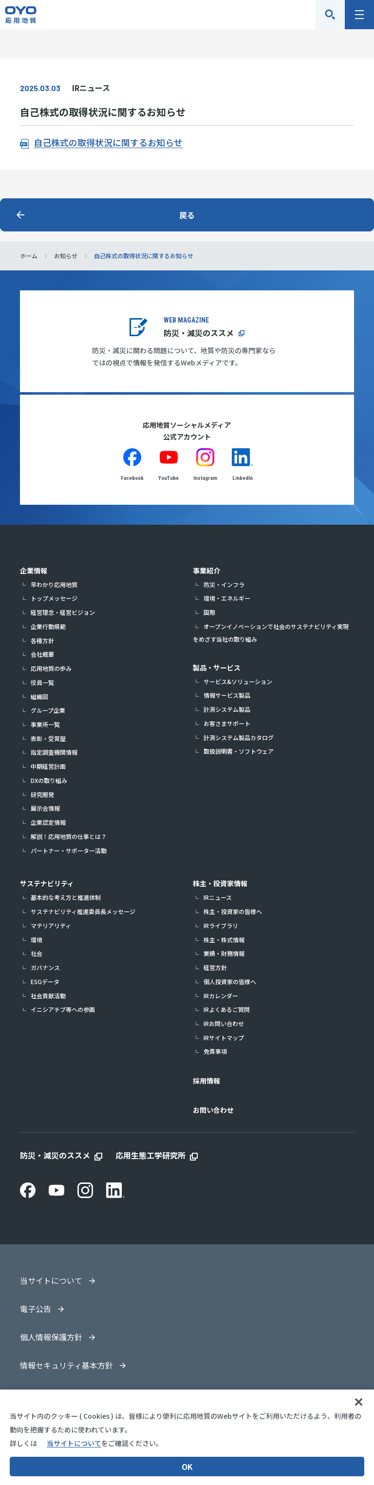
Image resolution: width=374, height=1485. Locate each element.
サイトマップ (43, 1393)
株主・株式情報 (224, 939)
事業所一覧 (45, 724)
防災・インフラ (224, 584)
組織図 (39, 696)
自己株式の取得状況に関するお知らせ (108, 142)
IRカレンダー (221, 995)
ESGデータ (45, 981)
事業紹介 (206, 570)
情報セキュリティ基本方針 (66, 1365)
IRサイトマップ (224, 1037)
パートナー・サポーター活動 (69, 850)
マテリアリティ (51, 925)
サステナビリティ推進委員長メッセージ (83, 911)
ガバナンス (45, 967)
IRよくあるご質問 (227, 1009)
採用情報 (206, 1080)
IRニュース (218, 897)
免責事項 (215, 1051)
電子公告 (35, 1308)
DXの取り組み (49, 780)
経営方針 (215, 967)
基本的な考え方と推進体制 (66, 897)
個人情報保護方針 (51, 1337)
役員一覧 (42, 682)
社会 (36, 953)
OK (187, 1473)
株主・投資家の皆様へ (233, 911)
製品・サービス (217, 667)
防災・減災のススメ (199, 333)
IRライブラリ (221, 925)
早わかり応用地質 (54, 584)
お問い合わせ (213, 1110)
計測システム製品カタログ (239, 737)
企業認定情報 (48, 822)
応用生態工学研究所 (150, 1155)
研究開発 (42, 794)
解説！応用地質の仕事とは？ (69, 836)
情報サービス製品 (227, 695)
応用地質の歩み (51, 668)
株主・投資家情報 (220, 883)
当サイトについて (51, 1280)
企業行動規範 (48, 626)
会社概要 (42, 654)
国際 (209, 612)
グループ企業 (48, 710)
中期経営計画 (48, 766)
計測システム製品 (227, 709)
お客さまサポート (227, 723)
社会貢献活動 (48, 995)
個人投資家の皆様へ (230, 981)
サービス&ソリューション (238, 681)
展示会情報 (45, 808)
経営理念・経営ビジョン (63, 612)
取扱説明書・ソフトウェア (239, 751)
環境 (36, 939)
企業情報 (33, 570)
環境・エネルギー (227, 598)
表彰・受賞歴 (48, 738)
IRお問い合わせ (224, 1023)
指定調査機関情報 (54, 752)
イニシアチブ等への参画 (63, 1009)
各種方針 (42, 640)
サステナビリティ (47, 883)
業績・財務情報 (224, 953)
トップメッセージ (54, 598)
